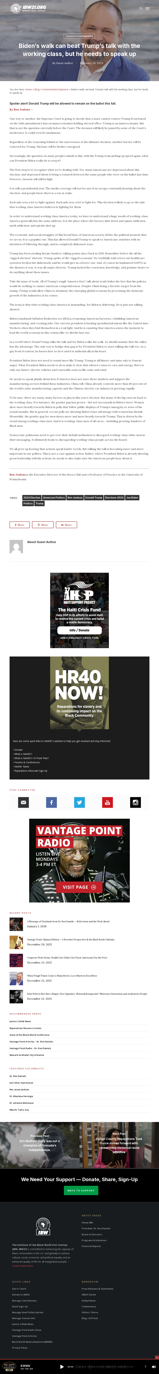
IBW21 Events (89, 1294)
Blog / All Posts (90, 1318)
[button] (147, 8)
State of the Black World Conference (30, 1034)
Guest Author (64, 63)
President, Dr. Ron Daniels (96, 1228)
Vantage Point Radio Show (26, 1329)
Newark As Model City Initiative (27, 1054)
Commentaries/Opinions (79, 36)
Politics (28, 503)
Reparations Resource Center (26, 1028)
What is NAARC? (23, 754)
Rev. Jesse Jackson (19, 1089)
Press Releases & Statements (97, 1288)
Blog (36, 89)
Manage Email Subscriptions (27, 1312)
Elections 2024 (114, 497)
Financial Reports (91, 1246)
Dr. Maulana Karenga (21, 1096)
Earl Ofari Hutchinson (21, 1082)
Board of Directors (92, 1234)
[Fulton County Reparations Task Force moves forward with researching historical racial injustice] (119, 1145)
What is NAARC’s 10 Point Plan (31, 758)
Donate (18, 749)
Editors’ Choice (90, 1312)
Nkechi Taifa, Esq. (19, 1109)
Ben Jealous (75, 497)
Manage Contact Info (23, 1318)
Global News (89, 1300)
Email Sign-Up (20, 1306)
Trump (39, 503)
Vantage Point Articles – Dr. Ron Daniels (31, 1041)
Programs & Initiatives (94, 1240)
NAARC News (21, 766)
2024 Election (31, 497)
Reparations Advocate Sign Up (30, 770)
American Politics (54, 497)
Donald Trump (93, 497)
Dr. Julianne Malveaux (22, 1102)
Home (28, 89)
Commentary (89, 1306)
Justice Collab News (20, 1021)
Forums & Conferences (27, 762)
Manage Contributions (24, 1300)
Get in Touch (19, 1288)
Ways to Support (81, 1190)
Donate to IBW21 (21, 1294)
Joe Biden (132, 497)
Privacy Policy (20, 1347)
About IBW (87, 1222)
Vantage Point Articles (24, 1335)
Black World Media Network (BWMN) (32, 1341)
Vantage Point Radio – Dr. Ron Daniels (30, 1048)
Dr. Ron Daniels (18, 1076)
